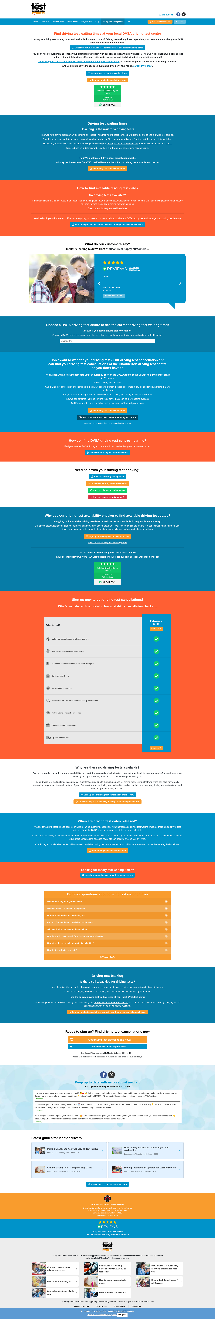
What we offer (58, 22)
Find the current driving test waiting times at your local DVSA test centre (107, 997)
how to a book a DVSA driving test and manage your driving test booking (145, 218)
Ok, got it (122, 1315)
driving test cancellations (106, 844)
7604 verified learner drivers (102, 162)
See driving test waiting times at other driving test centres (107, 423)
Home (35, 22)
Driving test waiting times (113, 22)
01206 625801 (166, 15)
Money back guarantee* (62, 688)
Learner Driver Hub (81, 1306)
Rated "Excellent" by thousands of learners (112, 1258)
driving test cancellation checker (122, 143)
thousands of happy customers (126, 248)
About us (45, 22)
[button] (99, 283)
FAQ (97, 22)
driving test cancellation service (127, 148)
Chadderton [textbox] (66, 341)
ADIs (128, 22)
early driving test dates (103, 526)
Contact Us (136, 1306)
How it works (72, 22)
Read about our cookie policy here (102, 1315)
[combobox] (107, 341)
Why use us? (86, 22)
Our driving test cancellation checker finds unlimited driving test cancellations (79, 61)
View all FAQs (107, 957)
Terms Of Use (101, 1306)
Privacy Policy (119, 1306)
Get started (156, 629)
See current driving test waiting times (107, 208)
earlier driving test (142, 66)
